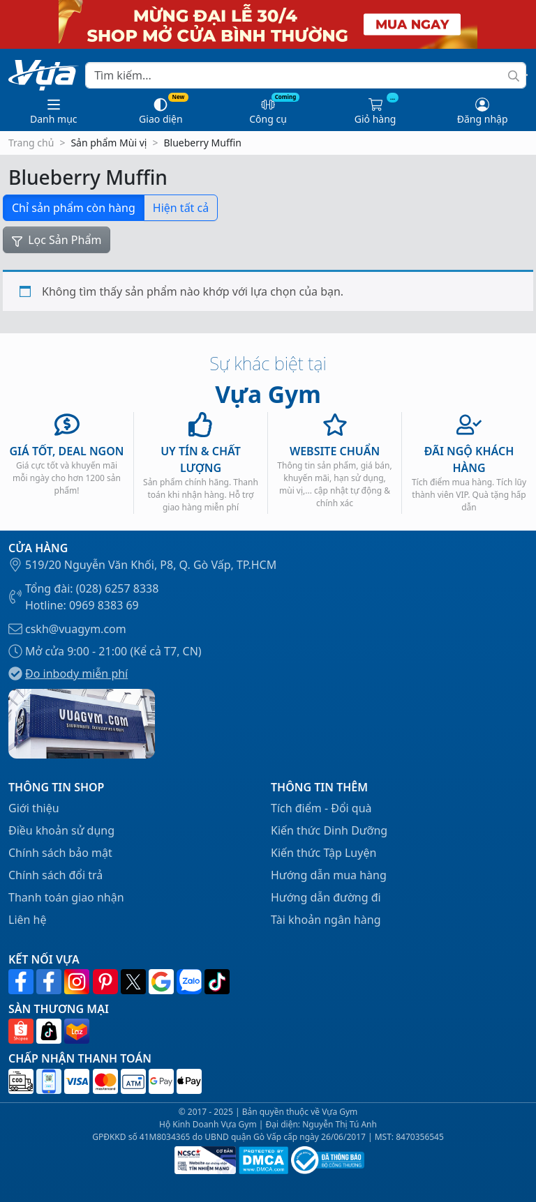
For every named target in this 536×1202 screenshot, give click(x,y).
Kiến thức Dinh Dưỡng (329, 830)
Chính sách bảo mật (60, 852)
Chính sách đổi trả (55, 875)
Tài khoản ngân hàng (326, 919)
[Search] (305, 75)
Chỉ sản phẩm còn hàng (73, 207)
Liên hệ (27, 919)
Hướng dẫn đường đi (326, 897)
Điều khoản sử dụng (61, 830)
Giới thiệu (33, 808)
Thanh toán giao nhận (66, 897)
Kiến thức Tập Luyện (323, 852)
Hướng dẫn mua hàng (329, 875)
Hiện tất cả (181, 207)
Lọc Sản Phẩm (56, 240)
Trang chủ (31, 142)
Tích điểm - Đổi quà (321, 808)
